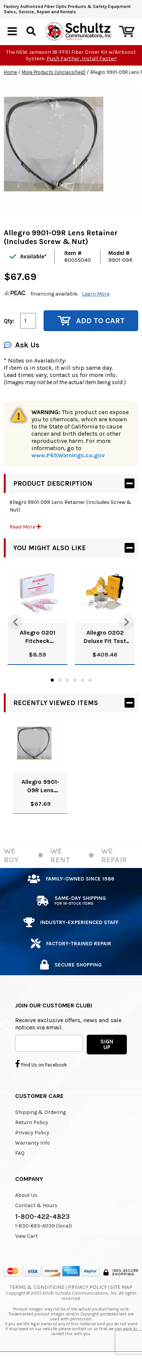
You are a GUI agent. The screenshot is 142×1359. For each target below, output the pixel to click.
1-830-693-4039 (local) (43, 1226)
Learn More (95, 294)
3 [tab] (67, 680)
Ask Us (21, 345)
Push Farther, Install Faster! (82, 58)
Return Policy (31, 1122)
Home (10, 72)
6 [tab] (90, 680)
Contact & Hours (36, 1205)
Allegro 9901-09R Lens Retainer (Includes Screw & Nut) (40, 786)
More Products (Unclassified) (54, 72)
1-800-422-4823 (42, 1216)
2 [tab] (59, 680)
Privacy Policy (32, 1132)
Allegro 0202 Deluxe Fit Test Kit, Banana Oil (105, 637)
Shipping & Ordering (40, 1112)
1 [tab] (52, 680)
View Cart (26, 1236)
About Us (26, 1195)
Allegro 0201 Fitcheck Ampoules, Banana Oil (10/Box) (37, 637)
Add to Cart (91, 320)
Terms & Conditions (36, 1287)
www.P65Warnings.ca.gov (68, 455)
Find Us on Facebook (41, 1064)
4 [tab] (74, 680)
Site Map (121, 1287)
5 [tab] (82, 680)
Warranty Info (32, 1143)
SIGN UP (106, 1044)
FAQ (20, 1153)
